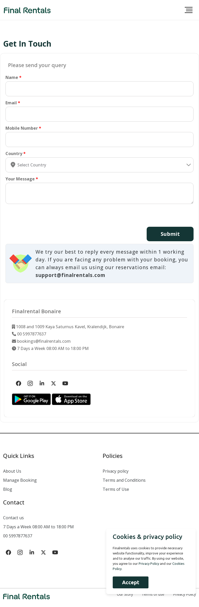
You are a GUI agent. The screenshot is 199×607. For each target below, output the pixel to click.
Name (11, 77)
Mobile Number (21, 128)
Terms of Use (116, 489)
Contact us (13, 517)
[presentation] (44, 217)
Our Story (125, 593)
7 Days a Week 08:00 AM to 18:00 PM (38, 526)
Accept (128, 582)
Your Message (20, 179)
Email (11, 103)
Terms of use (153, 593)
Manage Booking (20, 480)
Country (13, 153)
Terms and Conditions (124, 480)
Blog (7, 489)
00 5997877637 (17, 535)
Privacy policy (116, 471)
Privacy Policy (184, 593)
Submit (169, 233)
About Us (12, 471)
